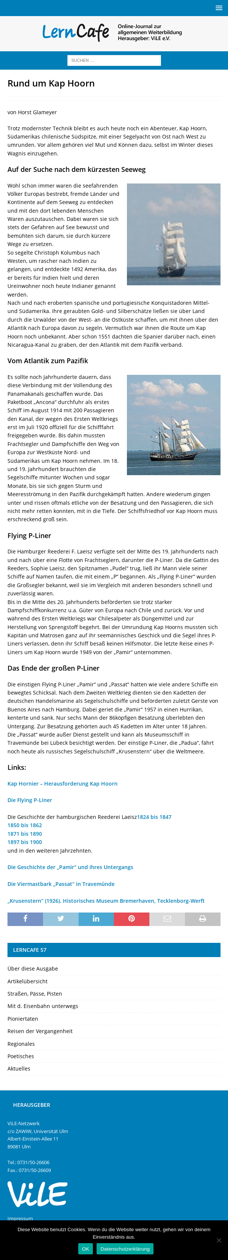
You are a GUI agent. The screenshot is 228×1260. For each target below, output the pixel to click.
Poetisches (20, 1056)
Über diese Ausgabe (32, 968)
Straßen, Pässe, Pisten (34, 993)
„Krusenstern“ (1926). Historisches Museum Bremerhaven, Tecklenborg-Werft (106, 900)
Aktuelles (18, 1068)
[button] (217, 7)
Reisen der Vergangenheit (40, 1031)
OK (85, 1249)
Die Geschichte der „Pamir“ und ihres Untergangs (70, 867)
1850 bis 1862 (24, 825)
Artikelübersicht (27, 981)
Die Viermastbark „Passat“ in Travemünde (61, 883)
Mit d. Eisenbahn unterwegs (42, 1005)
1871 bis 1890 (24, 833)
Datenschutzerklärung (124, 1249)
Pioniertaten (22, 1018)
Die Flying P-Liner (29, 800)
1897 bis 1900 (24, 841)
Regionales (21, 1043)
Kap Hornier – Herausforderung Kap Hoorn (62, 783)
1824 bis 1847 (154, 816)
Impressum (20, 1218)
